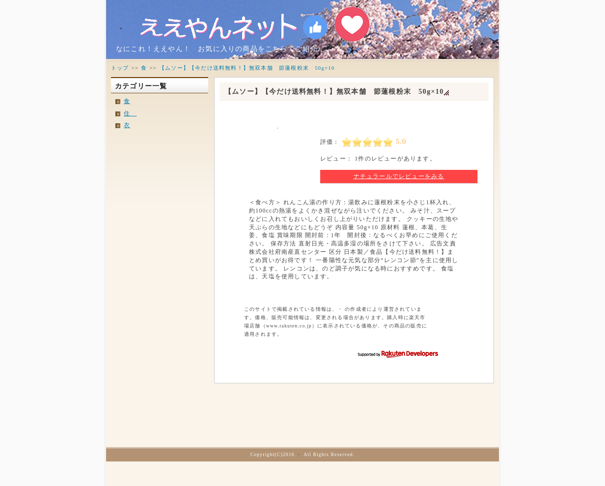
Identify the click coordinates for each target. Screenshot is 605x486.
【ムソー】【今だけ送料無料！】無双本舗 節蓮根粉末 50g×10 (334, 91)
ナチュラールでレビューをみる (399, 176)
